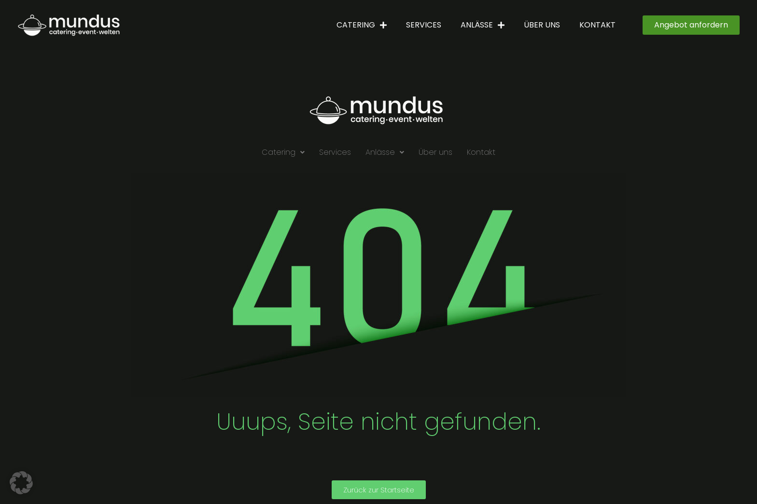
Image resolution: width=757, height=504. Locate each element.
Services (423, 24)
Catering (361, 25)
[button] (283, 152)
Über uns (542, 24)
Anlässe (483, 25)
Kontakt (597, 24)
